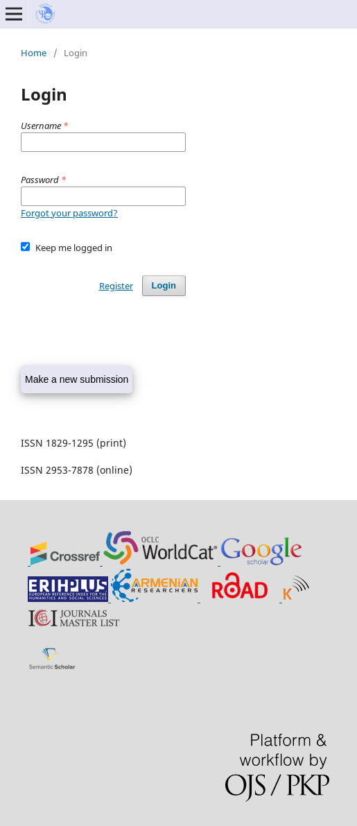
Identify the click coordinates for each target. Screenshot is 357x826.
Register (116, 285)
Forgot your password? (69, 213)
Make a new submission (76, 379)
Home (33, 52)
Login (164, 285)
